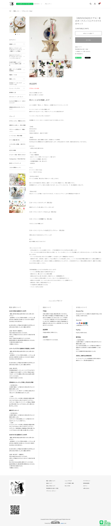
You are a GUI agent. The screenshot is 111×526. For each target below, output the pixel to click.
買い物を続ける (79, 53)
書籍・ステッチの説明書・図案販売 (15, 69)
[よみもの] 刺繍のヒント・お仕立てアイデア (17, 102)
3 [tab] (19, 34)
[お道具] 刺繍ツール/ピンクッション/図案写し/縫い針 (15, 63)
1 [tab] (15, 34)
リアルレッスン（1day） (27, 11)
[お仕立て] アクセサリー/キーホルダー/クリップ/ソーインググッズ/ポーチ (15, 56)
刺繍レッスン (16, 11)
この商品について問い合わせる (82, 51)
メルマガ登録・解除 (69, 483)
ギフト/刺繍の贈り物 (14, 140)
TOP (10, 11)
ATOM (68, 485)
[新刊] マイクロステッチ (15, 163)
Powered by (55, 522)
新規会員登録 (86, 483)
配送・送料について (50, 480)
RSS (66, 485)
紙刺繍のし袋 (12, 92)
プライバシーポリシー (51, 491)
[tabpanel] (17, 25)
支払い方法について (50, 485)
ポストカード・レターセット (16, 96)
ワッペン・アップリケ (14, 88)
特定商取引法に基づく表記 (81, 49)
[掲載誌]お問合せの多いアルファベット (17, 108)
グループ (47, 4)
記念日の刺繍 (12, 150)
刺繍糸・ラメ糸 (13, 75)
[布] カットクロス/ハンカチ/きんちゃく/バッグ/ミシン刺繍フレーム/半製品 (15, 49)
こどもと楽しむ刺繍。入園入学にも (17, 145)
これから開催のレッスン (15, 167)
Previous (31, 38)
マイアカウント (86, 480)
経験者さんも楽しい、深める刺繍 (17, 125)
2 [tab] (17, 34)
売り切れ (88, 40)
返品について (78, 47)
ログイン (85, 485)
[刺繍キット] (12, 44)
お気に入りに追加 (88, 33)
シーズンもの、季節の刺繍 (15, 135)
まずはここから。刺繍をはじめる (17, 121)
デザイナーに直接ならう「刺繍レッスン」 (17, 130)
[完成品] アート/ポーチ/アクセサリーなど (15, 83)
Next (70, 38)
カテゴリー (37, 4)
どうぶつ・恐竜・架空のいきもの (17, 154)
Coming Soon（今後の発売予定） (17, 159)
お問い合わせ (86, 488)
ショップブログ (68, 480)
